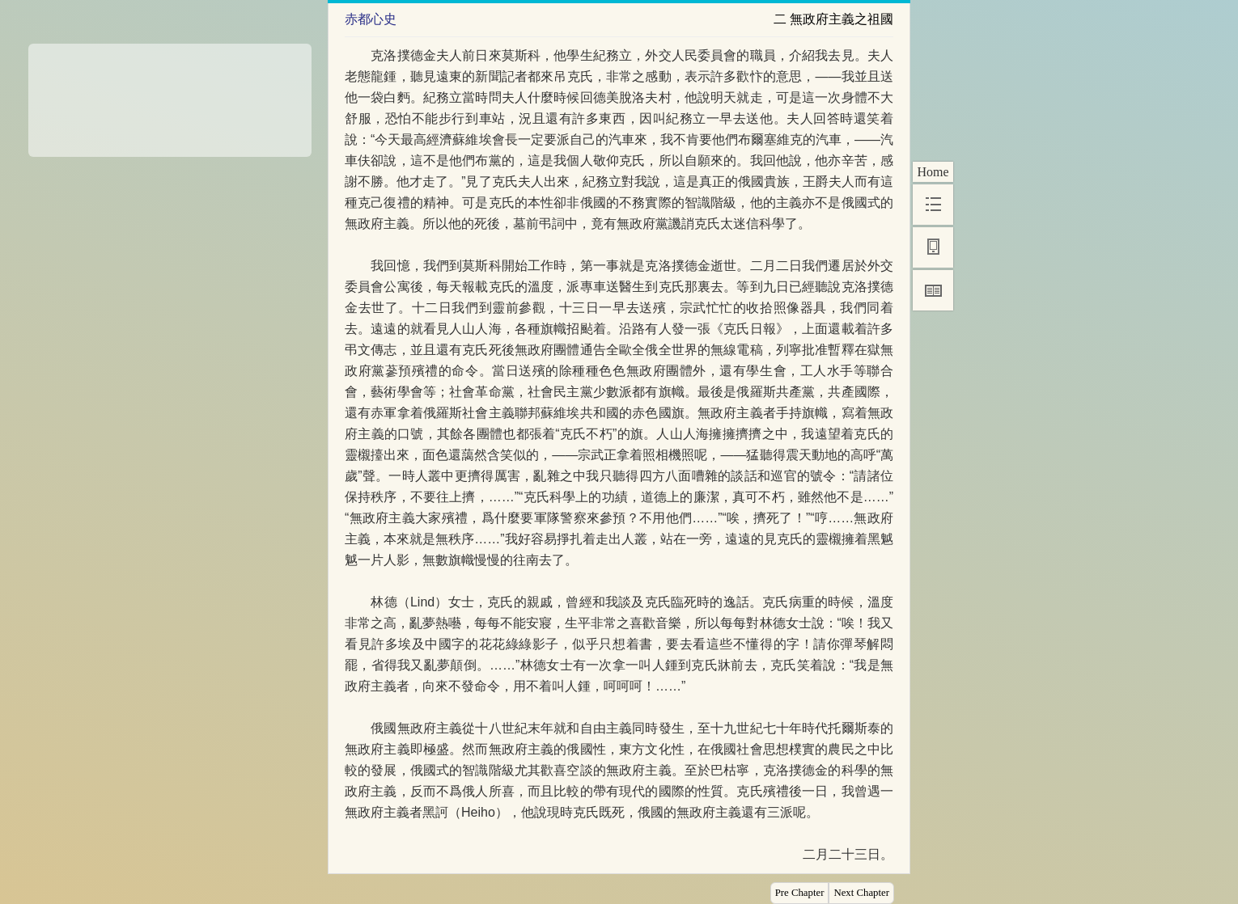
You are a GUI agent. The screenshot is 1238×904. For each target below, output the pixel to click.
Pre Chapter (800, 892)
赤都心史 (370, 19)
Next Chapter (861, 892)
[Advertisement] (169, 94)
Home (932, 172)
